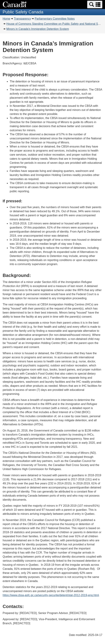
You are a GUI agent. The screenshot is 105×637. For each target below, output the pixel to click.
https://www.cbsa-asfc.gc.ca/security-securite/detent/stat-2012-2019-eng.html (51, 595)
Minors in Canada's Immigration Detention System (37, 28)
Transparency (22, 18)
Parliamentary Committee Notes (55, 18)
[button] (94, 4)
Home (6, 18)
